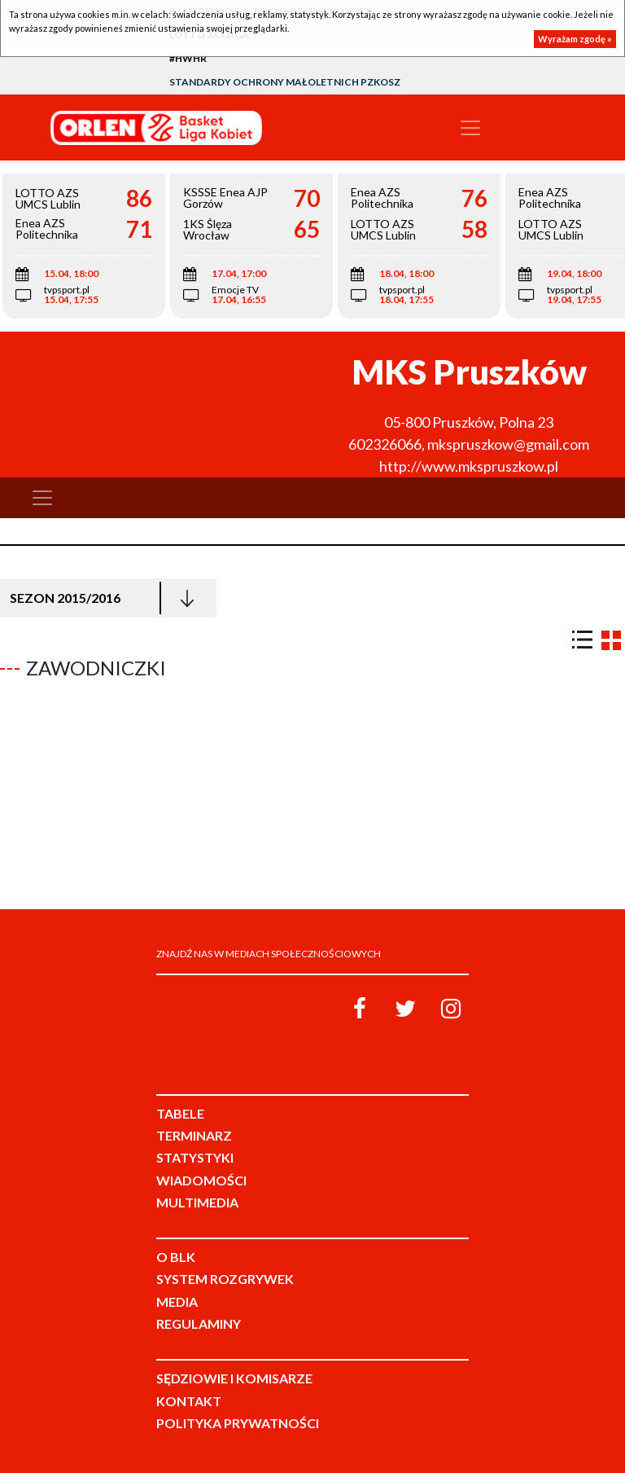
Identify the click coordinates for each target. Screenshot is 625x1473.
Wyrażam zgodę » (575, 38)
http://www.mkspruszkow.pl (468, 466)
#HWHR (188, 58)
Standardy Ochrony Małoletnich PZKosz (284, 82)
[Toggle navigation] (470, 128)
